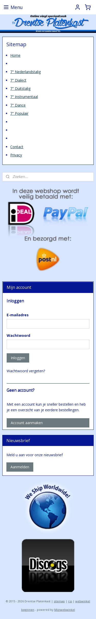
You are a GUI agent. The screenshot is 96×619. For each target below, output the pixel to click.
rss (70, 601)
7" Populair (19, 113)
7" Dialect (18, 80)
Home (15, 55)
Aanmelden (19, 466)
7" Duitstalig (20, 88)
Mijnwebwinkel (64, 610)
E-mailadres (18, 314)
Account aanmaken (27, 422)
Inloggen (18, 357)
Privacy (16, 155)
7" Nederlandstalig (25, 71)
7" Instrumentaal (24, 96)
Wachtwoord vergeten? (26, 370)
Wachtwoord (18, 335)
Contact (16, 146)
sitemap (59, 601)
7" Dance (18, 104)
